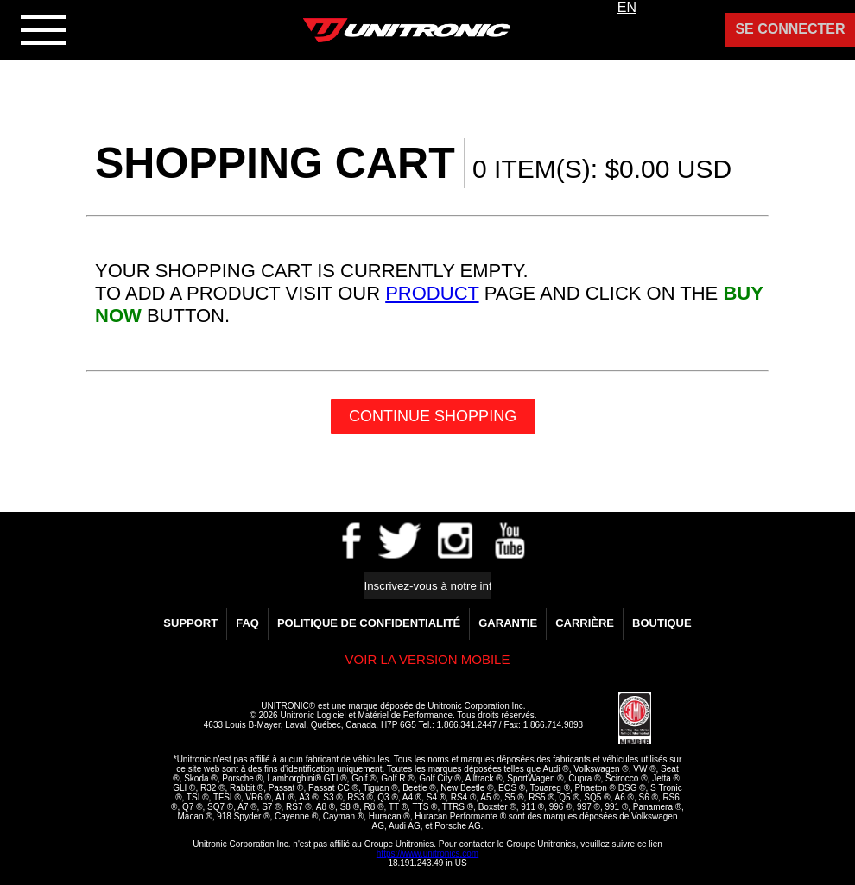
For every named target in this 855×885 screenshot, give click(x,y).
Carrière (584, 622)
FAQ (247, 622)
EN (627, 7)
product (431, 293)
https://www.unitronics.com (427, 853)
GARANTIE (507, 622)
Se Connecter (790, 29)
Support (190, 622)
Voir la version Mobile (427, 659)
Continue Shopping (432, 416)
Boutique (662, 622)
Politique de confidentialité (368, 622)
